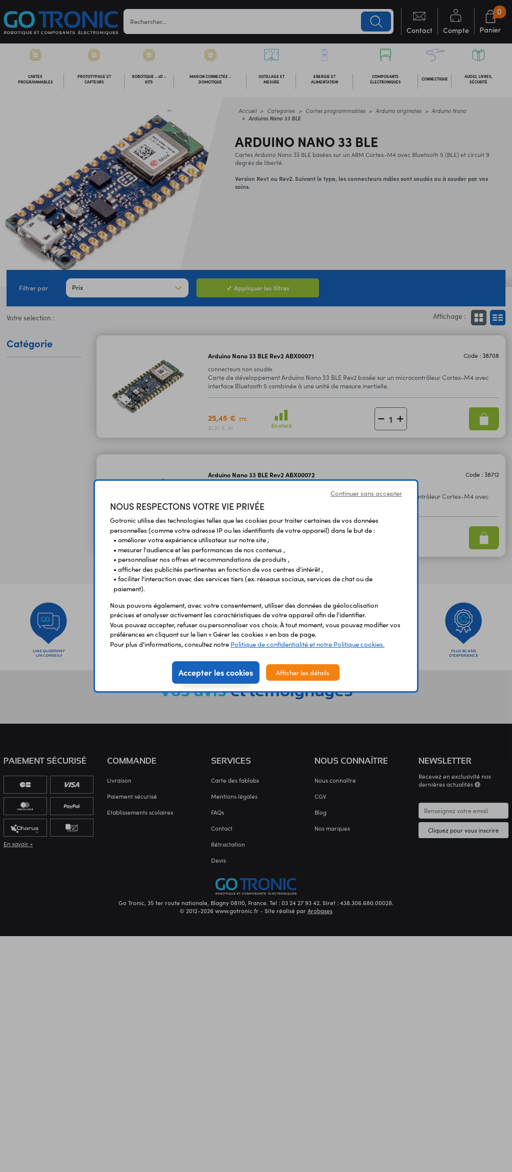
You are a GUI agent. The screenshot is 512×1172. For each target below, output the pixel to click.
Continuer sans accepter (366, 493)
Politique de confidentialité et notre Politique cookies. (307, 644)
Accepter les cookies (215, 672)
